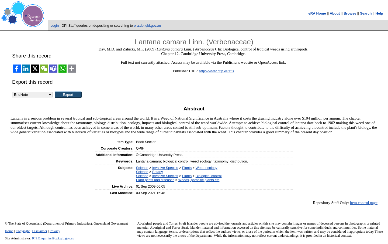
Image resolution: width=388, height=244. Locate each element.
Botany (157, 172)
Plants (187, 168)
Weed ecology (206, 168)
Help (379, 13)
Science (142, 168)
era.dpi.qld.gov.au (147, 25)
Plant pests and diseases (155, 180)
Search (366, 13)
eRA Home (317, 13)
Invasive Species (165, 168)
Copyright (23, 231)
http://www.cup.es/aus (216, 71)
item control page (363, 203)
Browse (350, 13)
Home (9, 231)
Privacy (55, 231)
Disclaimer (39, 231)
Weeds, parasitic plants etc (199, 180)
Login (54, 25)
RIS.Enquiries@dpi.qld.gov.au (53, 238)
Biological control (209, 176)
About (335, 13)
